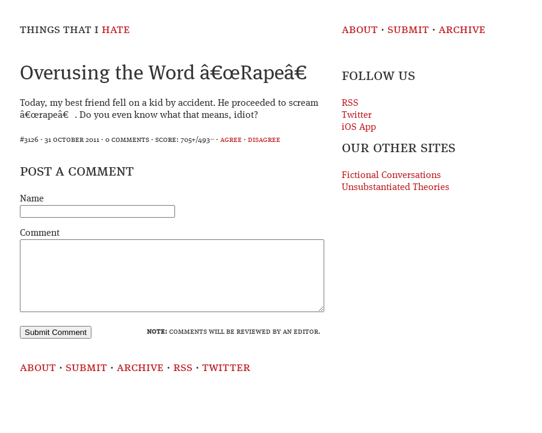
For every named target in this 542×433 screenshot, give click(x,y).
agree (231, 140)
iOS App (359, 127)
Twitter (357, 115)
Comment (40, 233)
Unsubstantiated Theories (395, 187)
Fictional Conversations (391, 175)
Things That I (75, 29)
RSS (350, 103)
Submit (408, 29)
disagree (264, 140)
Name (32, 199)
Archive (462, 29)
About (360, 29)
